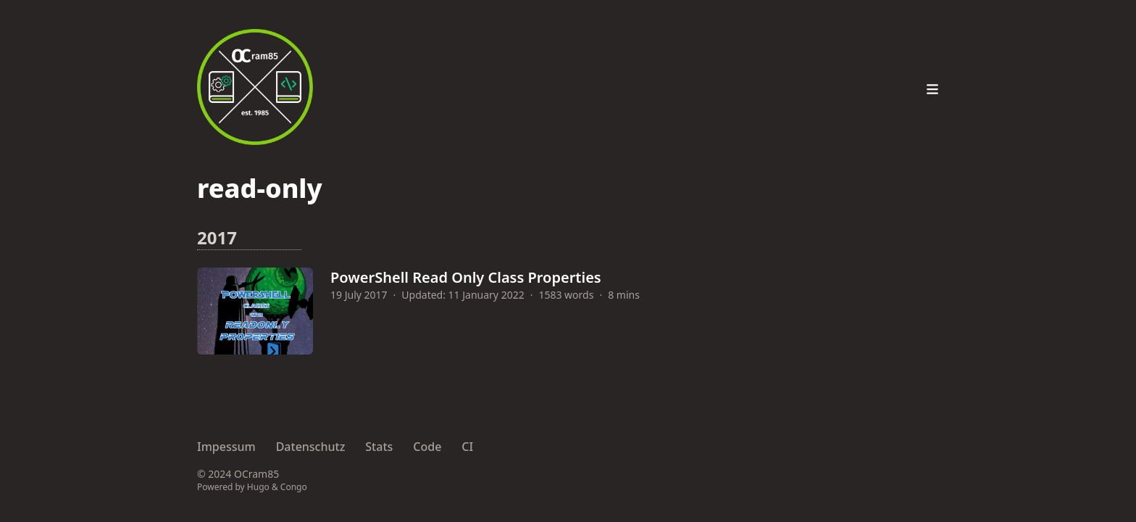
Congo (293, 487)
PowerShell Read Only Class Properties (465, 277)
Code (427, 447)
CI (467, 447)
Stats (379, 447)
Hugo (258, 487)
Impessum (226, 447)
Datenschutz (311, 447)
